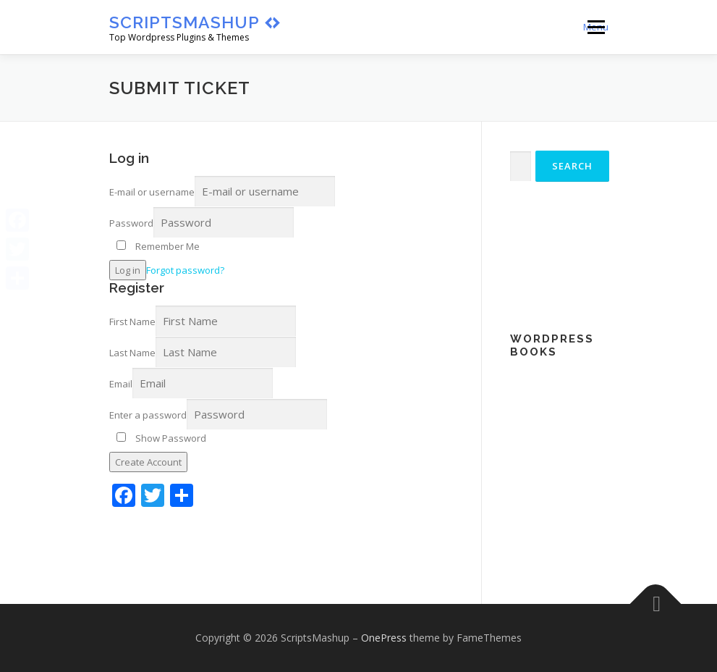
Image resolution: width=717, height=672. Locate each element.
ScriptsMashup (184, 22)
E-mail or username (152, 191)
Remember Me (158, 246)
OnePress (384, 637)
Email (120, 383)
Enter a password (148, 414)
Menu (595, 26)
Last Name (132, 352)
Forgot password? (185, 270)
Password (131, 223)
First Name (132, 321)
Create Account (148, 462)
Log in (127, 270)
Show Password (161, 438)
